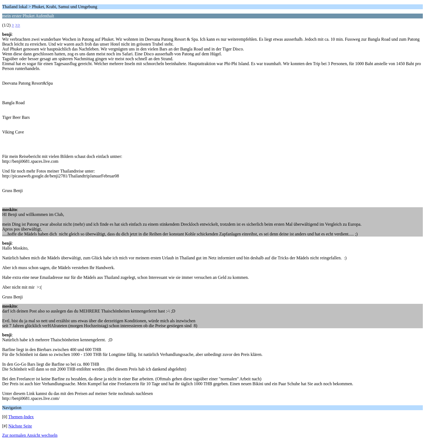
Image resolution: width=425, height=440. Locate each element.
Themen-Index (21, 417)
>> (17, 25)
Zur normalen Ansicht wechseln (29, 435)
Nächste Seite (20, 426)
